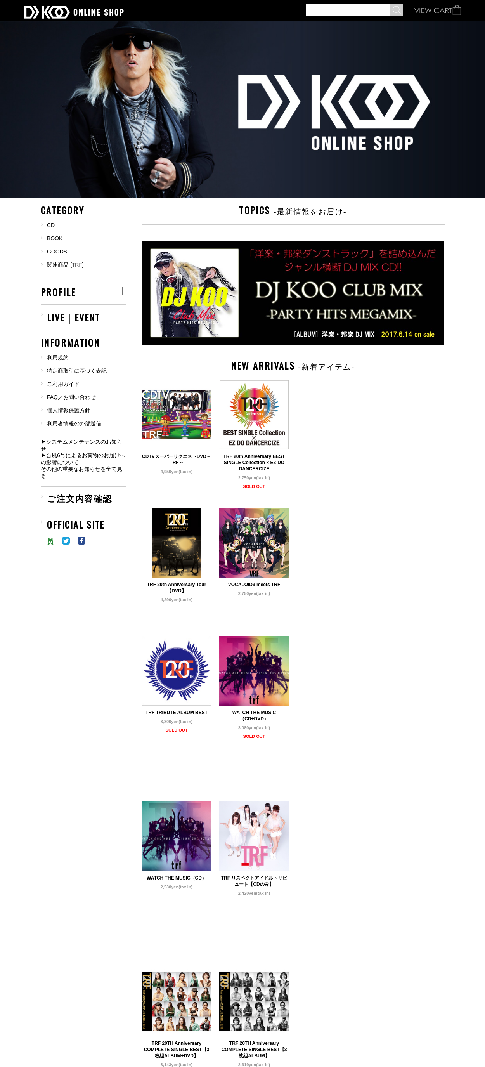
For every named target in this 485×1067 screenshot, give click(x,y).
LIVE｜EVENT (73, 316)
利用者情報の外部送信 (74, 423)
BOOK (54, 238)
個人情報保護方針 (68, 410)
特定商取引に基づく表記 (77, 371)
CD (51, 225)
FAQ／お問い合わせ (71, 397)
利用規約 (58, 357)
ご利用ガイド (63, 384)
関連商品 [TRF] (65, 265)
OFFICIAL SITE (75, 523)
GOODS (57, 251)
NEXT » (263, 1003)
